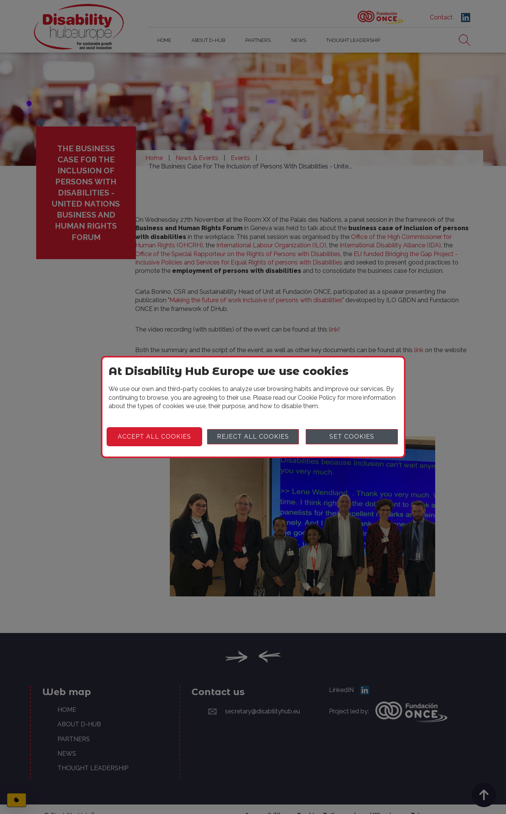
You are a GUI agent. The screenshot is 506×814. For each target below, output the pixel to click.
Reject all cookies (253, 436)
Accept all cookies (154, 436)
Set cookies (351, 436)
